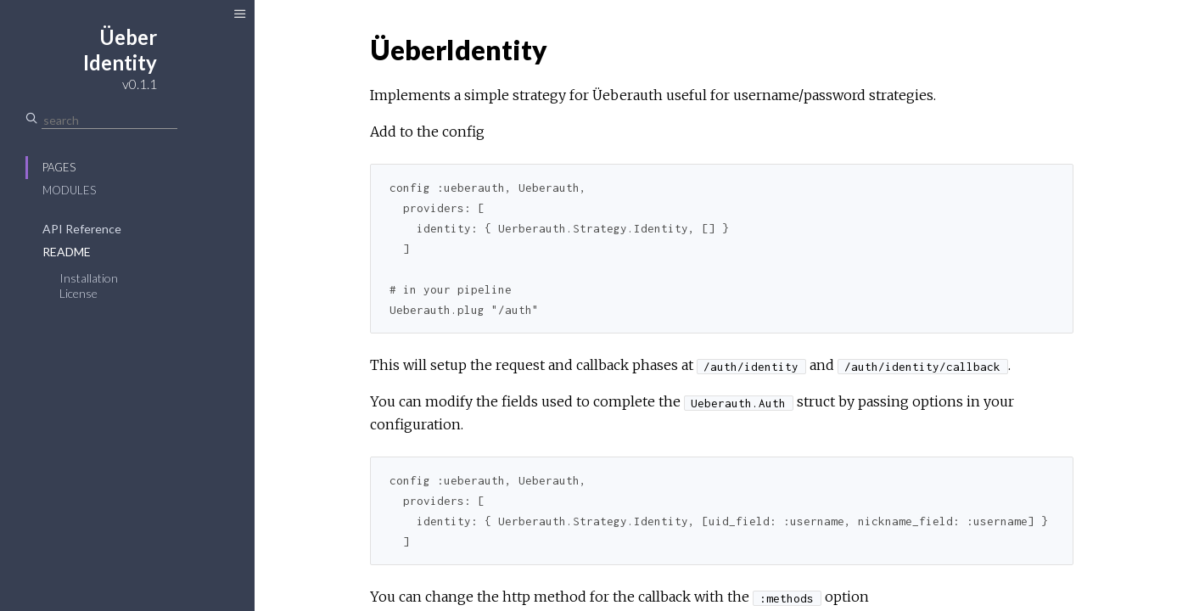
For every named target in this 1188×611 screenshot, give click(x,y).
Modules (69, 190)
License (78, 293)
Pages (59, 167)
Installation (88, 278)
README (66, 251)
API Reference (81, 228)
